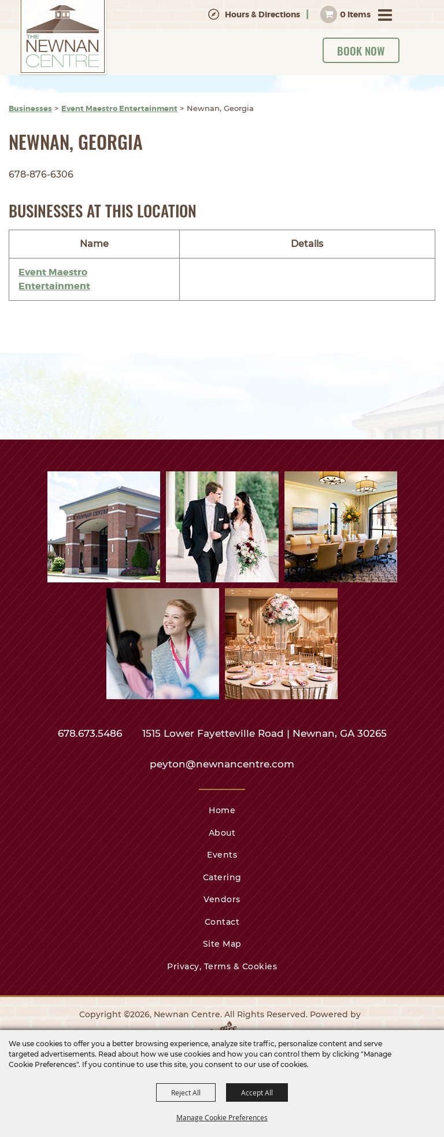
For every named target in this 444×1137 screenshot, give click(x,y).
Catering (222, 877)
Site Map (222, 944)
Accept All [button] (257, 1092)
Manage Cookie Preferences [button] (222, 1117)
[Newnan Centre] (63, 38)
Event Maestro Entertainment (119, 108)
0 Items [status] (355, 14)
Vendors (222, 899)
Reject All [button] (186, 1092)
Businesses (30, 108)
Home (222, 810)
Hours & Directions (262, 14)
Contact (222, 922)
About (222, 833)
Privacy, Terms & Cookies (222, 966)
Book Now (361, 50)
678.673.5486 (91, 733)
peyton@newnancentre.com (222, 764)
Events (222, 855)
